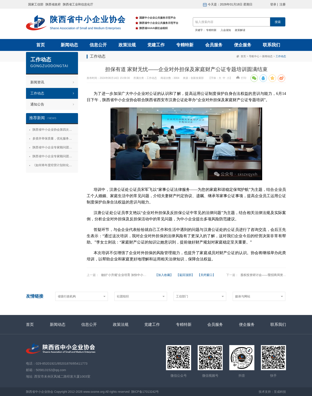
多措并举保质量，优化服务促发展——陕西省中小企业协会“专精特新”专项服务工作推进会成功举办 (55, 138)
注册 (283, 4)
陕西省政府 (53, 4)
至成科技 (280, 391)
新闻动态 (69, 44)
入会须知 (226, 30)
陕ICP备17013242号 (145, 391)
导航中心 (254, 56)
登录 (273, 4)
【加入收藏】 (164, 275)
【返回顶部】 (185, 275)
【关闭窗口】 (206, 275)
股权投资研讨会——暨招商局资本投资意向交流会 (273, 275)
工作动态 (281, 56)
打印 (241, 78)
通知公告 (37, 104)
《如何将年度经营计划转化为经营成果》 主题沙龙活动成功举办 (55, 165)
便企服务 (242, 44)
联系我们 (271, 44)
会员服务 (214, 44)
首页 (40, 44)
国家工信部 (35, 4)
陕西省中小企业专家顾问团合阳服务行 (55, 156)
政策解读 (240, 30)
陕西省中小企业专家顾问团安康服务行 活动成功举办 (55, 147)
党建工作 (156, 44)
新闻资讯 (37, 82)
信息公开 (98, 44)
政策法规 (127, 44)
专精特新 (211, 30)
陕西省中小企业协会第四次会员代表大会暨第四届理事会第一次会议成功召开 (55, 129)
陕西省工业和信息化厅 (78, 4)
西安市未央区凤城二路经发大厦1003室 (62, 376)
